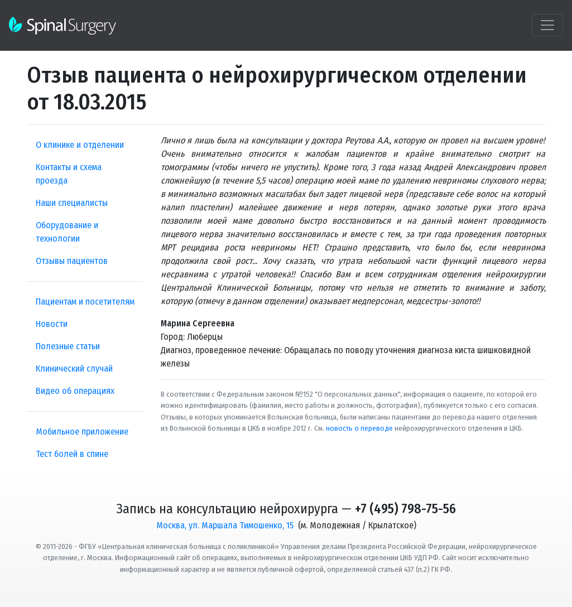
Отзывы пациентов (72, 261)
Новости (52, 324)
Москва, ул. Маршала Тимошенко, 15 (225, 525)
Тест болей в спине (72, 454)
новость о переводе (359, 428)
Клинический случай (74, 368)
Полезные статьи (68, 346)
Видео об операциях (75, 391)
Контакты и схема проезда (69, 174)
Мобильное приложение (82, 431)
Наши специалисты (72, 202)
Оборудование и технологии (67, 232)
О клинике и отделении (80, 144)
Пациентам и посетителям (85, 301)
